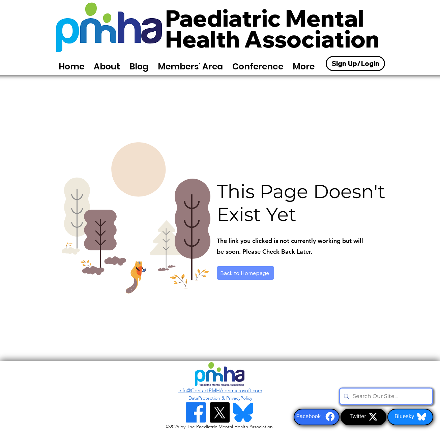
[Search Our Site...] (385, 396)
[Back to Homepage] (245, 273)
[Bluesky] (410, 417)
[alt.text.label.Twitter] (219, 412)
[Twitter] (363, 417)
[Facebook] (317, 417)
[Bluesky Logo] (243, 412)
